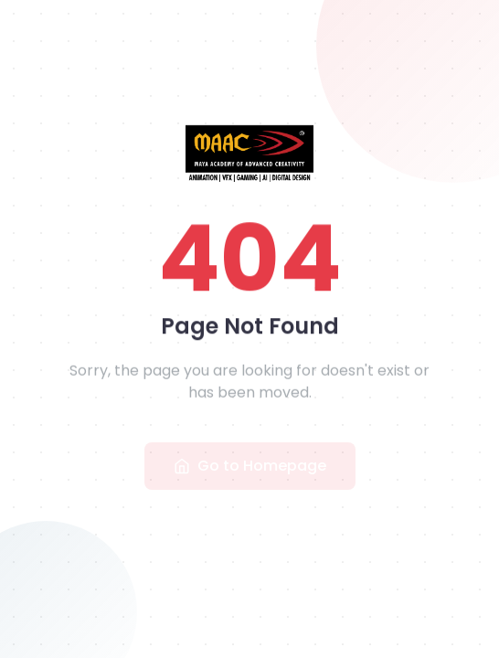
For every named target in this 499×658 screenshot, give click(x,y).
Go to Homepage (250, 466)
